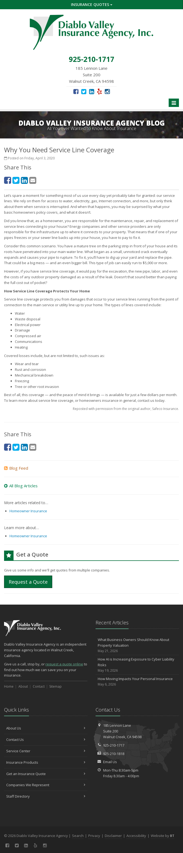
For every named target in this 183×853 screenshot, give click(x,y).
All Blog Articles (21, 485)
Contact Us (45, 739)
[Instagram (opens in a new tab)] (107, 91)
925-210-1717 (113, 745)
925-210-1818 (113, 753)
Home (9, 686)
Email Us (110, 761)
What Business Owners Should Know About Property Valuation (137, 645)
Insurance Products (45, 762)
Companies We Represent (45, 784)
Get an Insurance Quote (45, 773)
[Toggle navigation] (174, 103)
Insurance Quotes (91, 4)
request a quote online (64, 664)
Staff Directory (45, 796)
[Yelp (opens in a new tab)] (99, 91)
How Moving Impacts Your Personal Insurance (137, 681)
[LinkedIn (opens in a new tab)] (91, 91)
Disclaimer (113, 835)
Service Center (45, 750)
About (23, 686)
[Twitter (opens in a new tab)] (83, 91)
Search (78, 835)
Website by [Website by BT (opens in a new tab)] (162, 835)
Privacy (94, 835)
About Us (45, 728)
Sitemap (55, 686)
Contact (39, 686)
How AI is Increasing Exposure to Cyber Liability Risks (137, 665)
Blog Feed (16, 468)
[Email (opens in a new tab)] (32, 180)
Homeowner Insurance (28, 510)
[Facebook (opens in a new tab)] (76, 91)
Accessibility (136, 835)
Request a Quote (28, 582)
